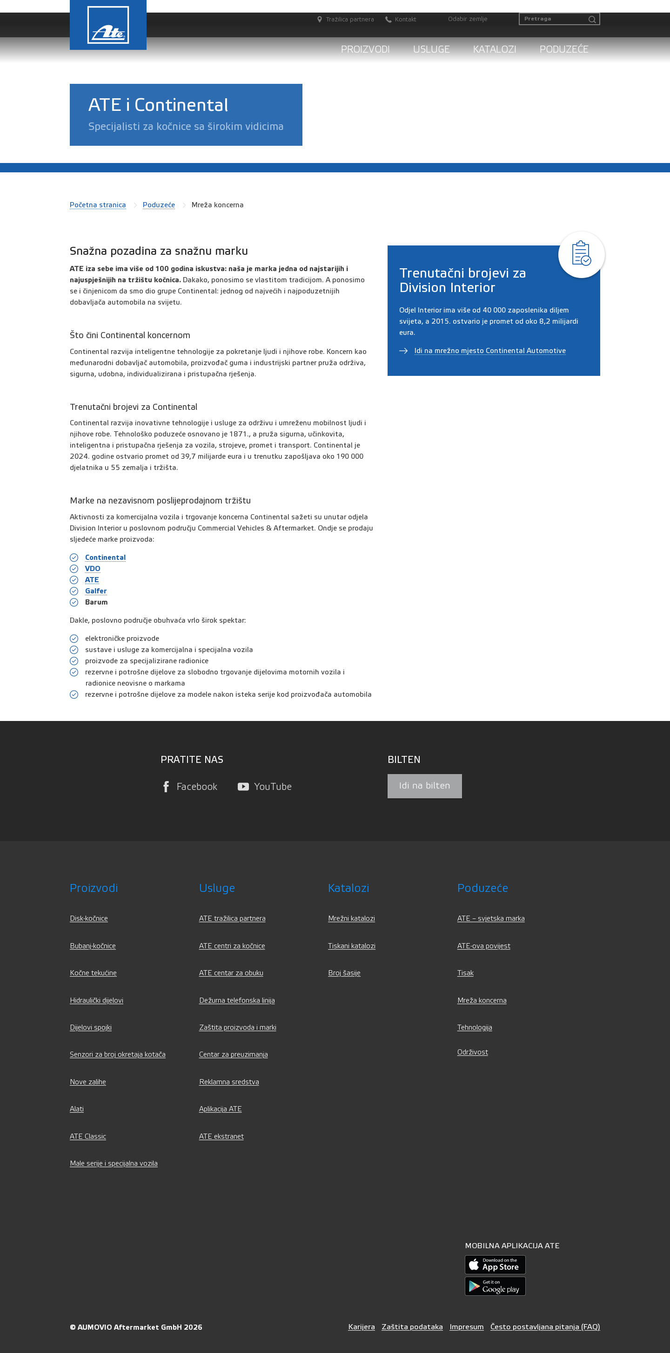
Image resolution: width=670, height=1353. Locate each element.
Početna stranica (98, 205)
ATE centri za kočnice (232, 946)
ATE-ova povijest (483, 946)
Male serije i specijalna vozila (114, 1164)
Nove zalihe (88, 1082)
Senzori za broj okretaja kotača (118, 1055)
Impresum (466, 1327)
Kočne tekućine (93, 973)
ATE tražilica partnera (232, 919)
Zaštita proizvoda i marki (237, 1028)
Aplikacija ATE (220, 1109)
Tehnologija (474, 1028)
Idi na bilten (424, 786)
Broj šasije (344, 973)
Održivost (472, 1052)
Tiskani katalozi (351, 946)
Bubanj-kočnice (93, 946)
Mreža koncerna (482, 1001)
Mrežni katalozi (351, 919)
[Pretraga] (559, 19)
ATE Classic (88, 1137)
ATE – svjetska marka (491, 919)
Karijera (361, 1327)
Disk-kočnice (89, 919)
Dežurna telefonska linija (237, 1001)
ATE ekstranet (221, 1137)
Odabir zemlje (468, 19)
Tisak (465, 973)
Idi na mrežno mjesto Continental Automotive (490, 350)
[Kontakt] (396, 20)
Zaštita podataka (412, 1327)
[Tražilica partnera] (340, 20)
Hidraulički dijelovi (96, 1001)
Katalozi (494, 49)
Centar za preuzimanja (233, 1055)
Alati (77, 1109)
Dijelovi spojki (91, 1028)
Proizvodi (365, 49)
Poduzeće (564, 49)
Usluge (431, 49)
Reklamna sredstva (229, 1082)
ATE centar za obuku (231, 973)
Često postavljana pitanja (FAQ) (545, 1327)
